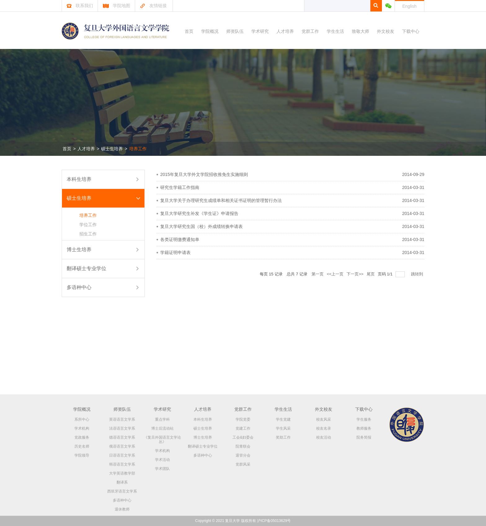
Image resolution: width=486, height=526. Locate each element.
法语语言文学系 (122, 428)
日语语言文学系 (122, 455)
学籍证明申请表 (175, 252)
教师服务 (363, 428)
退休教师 (122, 509)
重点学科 (162, 419)
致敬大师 (360, 31)
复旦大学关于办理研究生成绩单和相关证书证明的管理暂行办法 (221, 200)
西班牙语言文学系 (122, 491)
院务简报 (363, 437)
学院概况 (210, 31)
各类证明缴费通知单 (179, 239)
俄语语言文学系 (122, 446)
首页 (189, 31)
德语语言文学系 (122, 437)
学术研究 (260, 31)
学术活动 (162, 460)
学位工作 (88, 224)
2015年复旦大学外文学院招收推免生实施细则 (204, 174)
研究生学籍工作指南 (179, 187)
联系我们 (80, 5)
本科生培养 (79, 179)
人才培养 (285, 31)
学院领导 (81, 455)
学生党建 (283, 419)
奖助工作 (283, 437)
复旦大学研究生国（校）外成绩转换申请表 (201, 226)
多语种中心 (79, 287)
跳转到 (417, 274)
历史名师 (81, 446)
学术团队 (162, 469)
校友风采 (323, 419)
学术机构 (81, 428)
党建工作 (243, 428)
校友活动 (323, 437)
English (409, 6)
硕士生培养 (112, 148)
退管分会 (243, 455)
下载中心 (410, 31)
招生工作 (88, 233)
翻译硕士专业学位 (86, 268)
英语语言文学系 (122, 419)
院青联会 (243, 446)
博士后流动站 (162, 428)
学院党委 (243, 419)
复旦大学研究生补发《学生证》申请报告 (199, 213)
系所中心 (81, 419)
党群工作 (310, 31)
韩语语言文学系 (122, 464)
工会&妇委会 (243, 437)
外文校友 (385, 31)
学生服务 (363, 419)
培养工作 (138, 148)
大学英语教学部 (122, 473)
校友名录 (323, 428)
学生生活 (335, 31)
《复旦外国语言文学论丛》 (162, 439)
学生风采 (283, 428)
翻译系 (122, 482)
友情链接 (153, 5)
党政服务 (81, 437)
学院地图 (116, 5)
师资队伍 (235, 31)
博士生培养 (79, 249)
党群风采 (243, 464)
